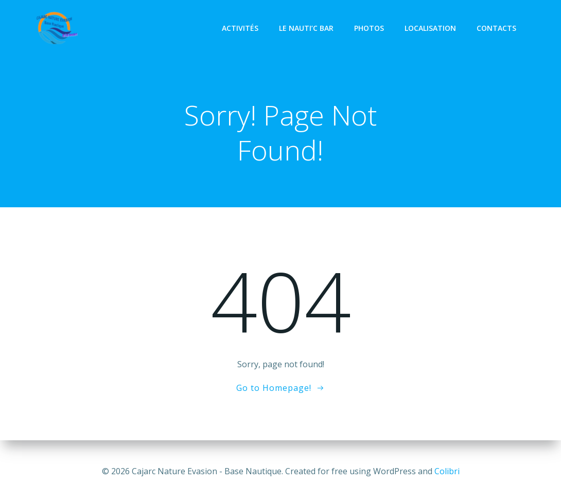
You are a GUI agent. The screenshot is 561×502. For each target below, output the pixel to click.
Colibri (447, 471)
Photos (370, 28)
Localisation (431, 28)
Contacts (497, 28)
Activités (241, 28)
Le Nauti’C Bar (307, 28)
